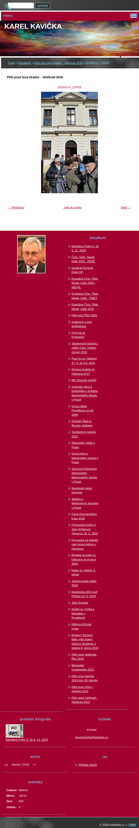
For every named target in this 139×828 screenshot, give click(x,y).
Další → (126, 207)
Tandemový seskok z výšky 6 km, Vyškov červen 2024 (85, 348)
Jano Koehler (80, 602)
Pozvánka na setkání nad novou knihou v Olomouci (85, 544)
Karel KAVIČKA (33, 26)
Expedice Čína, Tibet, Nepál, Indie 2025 (85, 307)
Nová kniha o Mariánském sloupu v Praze (85, 458)
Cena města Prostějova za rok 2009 (83, 410)
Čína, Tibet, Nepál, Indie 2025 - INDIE (83, 259)
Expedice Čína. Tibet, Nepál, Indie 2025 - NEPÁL (85, 283)
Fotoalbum (24, 63)
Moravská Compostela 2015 (83, 667)
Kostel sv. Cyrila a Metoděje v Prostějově (83, 613)
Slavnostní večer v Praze (83, 445)
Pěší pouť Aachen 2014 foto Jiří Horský (85, 678)
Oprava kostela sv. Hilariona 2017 (83, 371)
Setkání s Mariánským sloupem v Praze (85, 503)
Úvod (11, 63)
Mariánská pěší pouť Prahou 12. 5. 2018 (84, 594)
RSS (133, 824)
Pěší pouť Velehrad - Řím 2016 (85, 657)
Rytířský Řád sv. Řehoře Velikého (82, 423)
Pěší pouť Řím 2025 (84, 315)
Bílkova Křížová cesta (81, 626)
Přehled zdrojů (87, 764)
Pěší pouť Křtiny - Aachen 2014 (83, 689)
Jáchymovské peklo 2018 (84, 583)
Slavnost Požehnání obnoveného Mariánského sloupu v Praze (84, 475)
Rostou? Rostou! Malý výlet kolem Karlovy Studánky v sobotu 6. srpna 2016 (85, 641)
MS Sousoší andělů (84, 380)
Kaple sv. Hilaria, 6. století (84, 572)
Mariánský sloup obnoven (82, 490)
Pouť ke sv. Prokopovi (79, 335)
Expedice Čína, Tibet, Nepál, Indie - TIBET (85, 296)
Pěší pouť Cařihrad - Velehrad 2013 (84, 700)
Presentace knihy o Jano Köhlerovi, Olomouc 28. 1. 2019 (85, 529)
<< (6, 764)
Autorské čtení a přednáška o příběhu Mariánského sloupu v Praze (85, 393)
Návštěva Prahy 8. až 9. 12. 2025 (85, 248)
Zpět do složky (72, 207)
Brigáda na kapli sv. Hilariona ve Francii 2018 (84, 559)
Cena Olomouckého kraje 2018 (84, 516)
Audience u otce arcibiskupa (82, 324)
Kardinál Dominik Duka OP (82, 270)
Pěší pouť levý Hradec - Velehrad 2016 (58, 63)
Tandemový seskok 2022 (84, 434)
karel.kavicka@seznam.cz (91, 737)
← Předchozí (16, 207)
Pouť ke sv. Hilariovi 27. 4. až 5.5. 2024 (84, 361)
